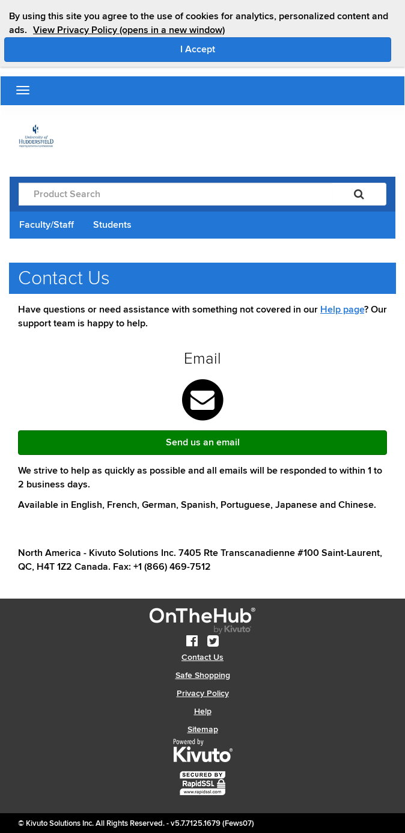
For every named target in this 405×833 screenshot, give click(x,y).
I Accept (248, 48)
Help (203, 711)
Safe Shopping (202, 675)
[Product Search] (175, 194)
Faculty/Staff (46, 225)
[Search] (359, 194)
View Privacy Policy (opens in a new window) (129, 30)
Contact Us (202, 657)
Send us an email (203, 442)
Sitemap (202, 729)
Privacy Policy (203, 693)
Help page (342, 310)
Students (112, 225)
